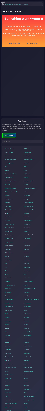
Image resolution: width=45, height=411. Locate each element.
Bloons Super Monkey (29, 400)
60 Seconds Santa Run (29, 159)
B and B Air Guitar (9, 303)
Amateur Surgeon (9, 235)
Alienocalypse (27, 227)
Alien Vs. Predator (9, 227)
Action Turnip (8, 206)
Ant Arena (26, 253)
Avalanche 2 (26, 296)
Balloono (26, 324)
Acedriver (26, 184)
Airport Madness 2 (28, 220)
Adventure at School (28, 206)
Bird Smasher (27, 382)
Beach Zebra (8, 349)
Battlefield (26, 342)
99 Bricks (26, 166)
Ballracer (7, 328)
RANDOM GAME (9, 135)
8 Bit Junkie (26, 163)
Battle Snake (8, 342)
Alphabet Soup (8, 231)
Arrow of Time (8, 278)
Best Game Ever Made (10, 367)
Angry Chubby (27, 245)
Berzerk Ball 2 (27, 364)
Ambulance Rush (9, 238)
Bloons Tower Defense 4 (11, 403)
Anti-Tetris (26, 263)
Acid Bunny (7, 195)
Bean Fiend (26, 349)
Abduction (26, 177)
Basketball (7, 339)
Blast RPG (26, 385)
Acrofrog (26, 199)
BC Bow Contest (28, 346)
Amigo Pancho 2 (9, 242)
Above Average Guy (28, 181)
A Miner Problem (9, 177)
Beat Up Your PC (9, 357)
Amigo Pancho (27, 238)
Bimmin (25, 375)
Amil (25, 242)
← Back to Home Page (8, 4)
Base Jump (7, 335)
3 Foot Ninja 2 (27, 156)
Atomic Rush (8, 288)
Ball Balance (26, 317)
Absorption (7, 184)
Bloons (25, 392)
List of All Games (17, 4)
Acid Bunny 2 (27, 195)
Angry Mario (8, 249)
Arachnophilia (27, 271)
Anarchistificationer (9, 245)
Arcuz (25, 274)
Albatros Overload (9, 224)
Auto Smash (26, 292)
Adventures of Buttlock (29, 210)
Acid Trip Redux (8, 199)
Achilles (25, 192)
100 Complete (27, 149)
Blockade (7, 389)
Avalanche (7, 296)
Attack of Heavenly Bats (29, 288)
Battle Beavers (27, 339)
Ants (6, 267)
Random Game (25, 4)
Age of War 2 (8, 217)
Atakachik (26, 285)
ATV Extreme (8, 292)
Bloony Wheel (8, 407)
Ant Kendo (26, 256)
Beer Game (7, 360)
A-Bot (25, 170)
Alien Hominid (27, 224)
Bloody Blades (27, 389)
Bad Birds (7, 314)
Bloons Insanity (8, 400)
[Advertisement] (21, 60)
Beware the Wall (28, 367)
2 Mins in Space (27, 152)
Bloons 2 (7, 396)
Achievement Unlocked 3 (11, 192)
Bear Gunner (8, 353)
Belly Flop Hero (8, 364)
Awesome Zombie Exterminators (31, 299)
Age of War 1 (27, 213)
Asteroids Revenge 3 (10, 285)
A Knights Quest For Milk (11, 174)
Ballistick (7, 324)
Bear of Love (27, 353)
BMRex (25, 407)
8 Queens (7, 166)
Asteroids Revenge (28, 281)
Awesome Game (9, 299)
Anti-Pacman (27, 260)
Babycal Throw (27, 306)
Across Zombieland (28, 202)
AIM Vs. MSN (27, 217)
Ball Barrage (8, 321)
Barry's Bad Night (28, 331)
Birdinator (7, 385)
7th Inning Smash (9, 163)
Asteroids (7, 281)
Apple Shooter (27, 267)
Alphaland (26, 231)
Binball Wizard (8, 378)
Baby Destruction (28, 303)
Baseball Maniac (27, 335)
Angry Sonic (26, 249)
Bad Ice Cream (27, 314)
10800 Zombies (9, 152)
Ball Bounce (26, 321)
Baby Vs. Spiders (9, 306)
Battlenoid (7, 346)
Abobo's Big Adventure (10, 181)
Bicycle (6, 371)
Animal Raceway (9, 253)
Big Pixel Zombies (9, 375)
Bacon (25, 310)
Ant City (7, 256)
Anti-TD (7, 263)
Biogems (26, 378)
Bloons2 (26, 403)
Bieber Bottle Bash (28, 371)
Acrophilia (7, 202)
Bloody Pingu (8, 392)
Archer (6, 274)
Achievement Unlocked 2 (29, 188)
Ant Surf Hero (8, 260)
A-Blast (7, 170)
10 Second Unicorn (9, 149)
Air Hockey (7, 220)
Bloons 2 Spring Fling (29, 396)
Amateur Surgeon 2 (28, 235)
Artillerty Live (27, 278)
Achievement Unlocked (10, 188)
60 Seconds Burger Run (10, 159)
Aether (6, 213)
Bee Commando (27, 357)
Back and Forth (8, 310)
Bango (6, 331)
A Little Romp (27, 174)
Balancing (7, 317)
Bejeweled (26, 360)
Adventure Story (9, 210)
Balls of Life (26, 328)
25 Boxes (7, 156)
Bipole (6, 382)
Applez (6, 271)
